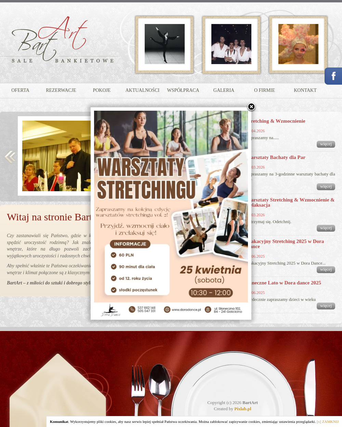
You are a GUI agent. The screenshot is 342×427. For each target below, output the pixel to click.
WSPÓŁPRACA (183, 90)
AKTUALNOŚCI (143, 90)
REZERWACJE (61, 90)
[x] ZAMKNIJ (328, 421)
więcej (326, 143)
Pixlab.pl (242, 408)
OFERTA (20, 90)
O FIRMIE (264, 90)
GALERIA (223, 90)
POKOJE (101, 90)
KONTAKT (305, 90)
